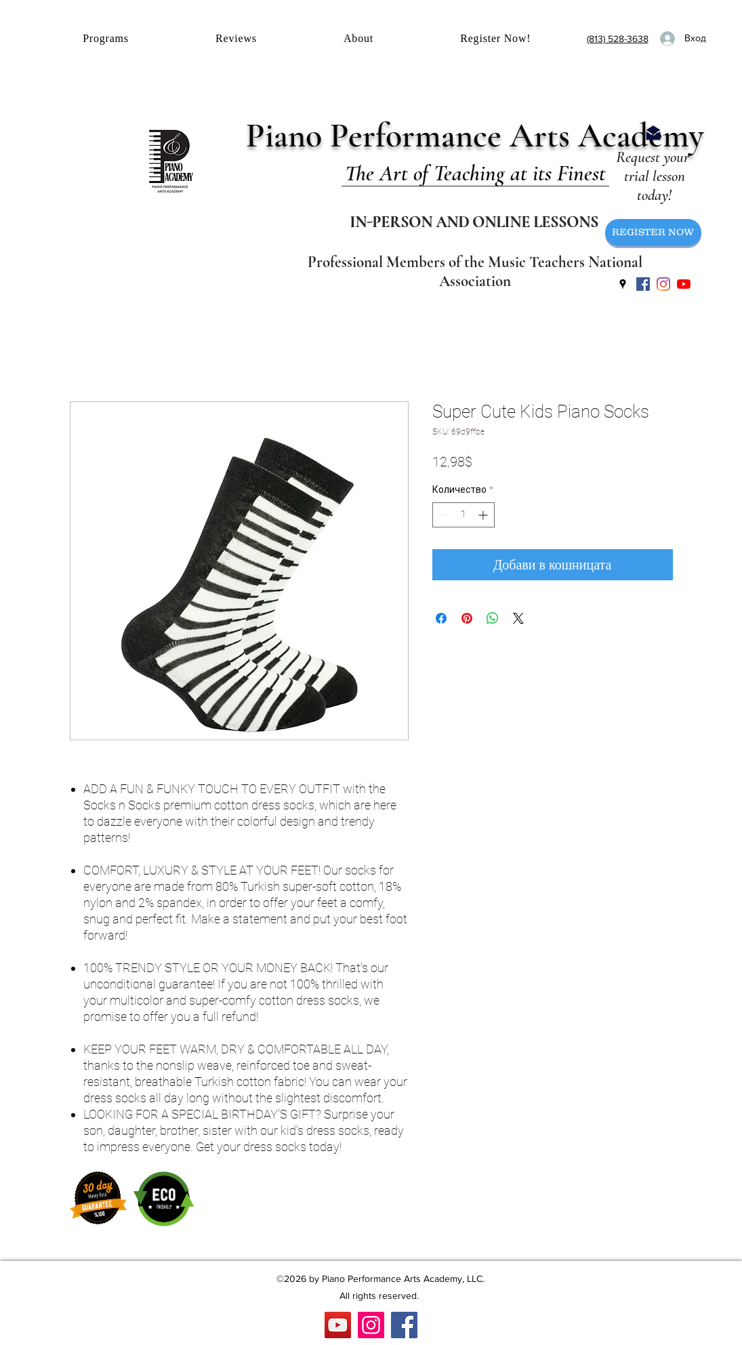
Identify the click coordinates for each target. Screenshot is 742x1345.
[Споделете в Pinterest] (467, 618)
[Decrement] (442, 515)
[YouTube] (684, 284)
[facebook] (643, 284)
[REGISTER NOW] (653, 232)
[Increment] (484, 515)
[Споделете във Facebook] (441, 618)
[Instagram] (371, 1325)
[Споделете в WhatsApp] (493, 618)
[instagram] (663, 284)
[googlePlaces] (623, 284)
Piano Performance (378, 135)
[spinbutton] (463, 515)
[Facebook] (404, 1325)
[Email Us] (653, 133)
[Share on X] (518, 618)
